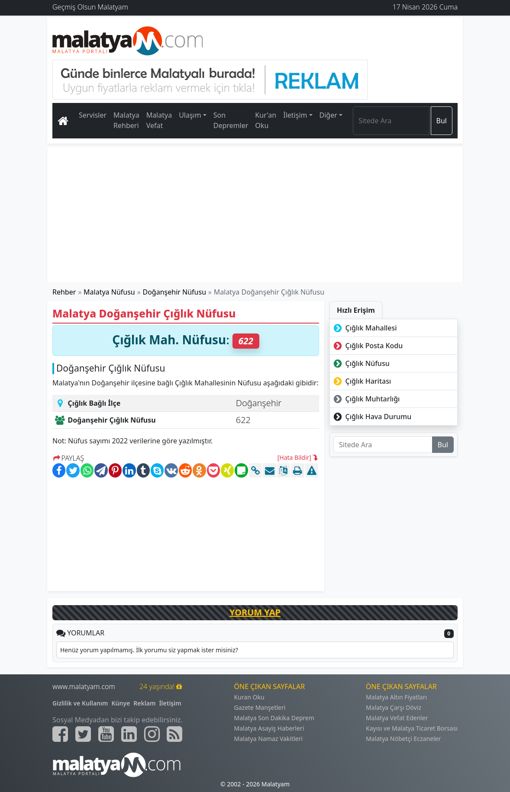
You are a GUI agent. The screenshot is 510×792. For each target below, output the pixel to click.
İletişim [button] (295, 115)
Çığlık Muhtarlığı (366, 399)
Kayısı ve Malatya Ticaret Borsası (412, 728)
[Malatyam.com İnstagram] (152, 734)
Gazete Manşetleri (260, 707)
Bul (441, 120)
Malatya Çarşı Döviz (393, 707)
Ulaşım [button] (190, 115)
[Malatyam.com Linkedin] (129, 734)
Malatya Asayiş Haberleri (269, 728)
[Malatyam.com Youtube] (106, 734)
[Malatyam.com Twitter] (83, 734)
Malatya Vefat (159, 120)
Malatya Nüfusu (109, 292)
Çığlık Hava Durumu (371, 416)
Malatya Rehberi (126, 120)
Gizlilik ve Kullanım (80, 703)
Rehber (64, 292)
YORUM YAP (255, 612)
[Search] (391, 120)
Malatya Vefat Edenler (397, 718)
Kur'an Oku (265, 120)
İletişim (170, 703)
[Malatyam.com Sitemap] (174, 734)
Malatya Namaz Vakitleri (268, 738)
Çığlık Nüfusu (361, 363)
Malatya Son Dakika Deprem (274, 718)
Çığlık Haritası (361, 381)
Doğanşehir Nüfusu (175, 292)
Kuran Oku (249, 697)
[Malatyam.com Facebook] (60, 734)
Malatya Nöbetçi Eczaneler (403, 738)
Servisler (93, 115)
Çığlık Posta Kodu (367, 345)
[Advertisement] (255, 214)
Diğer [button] (328, 115)
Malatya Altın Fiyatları (396, 697)
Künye (121, 703)
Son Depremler (231, 120)
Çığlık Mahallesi (364, 328)
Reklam (144, 703)
